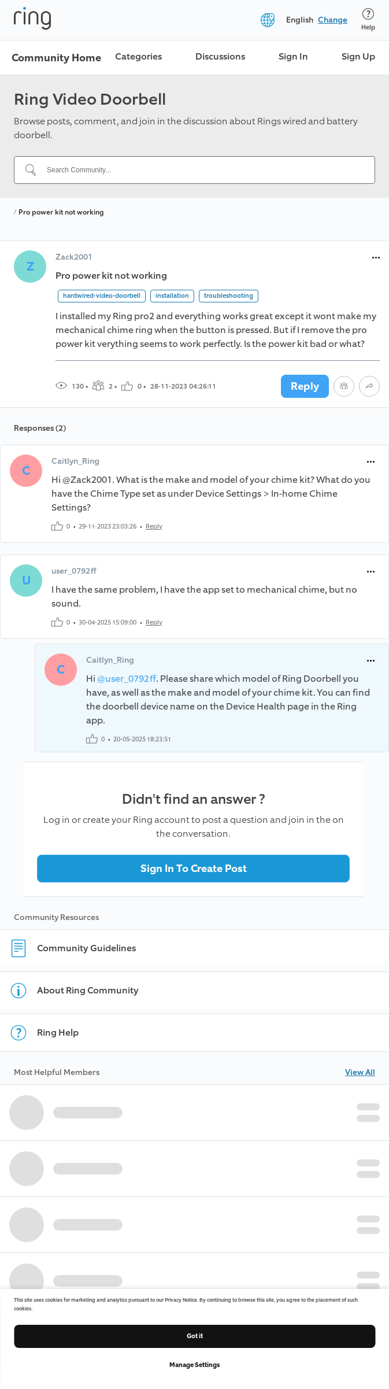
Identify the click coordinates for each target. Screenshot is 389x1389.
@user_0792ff (126, 679)
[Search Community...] (201, 170)
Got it (195, 1336)
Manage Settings (194, 1365)
